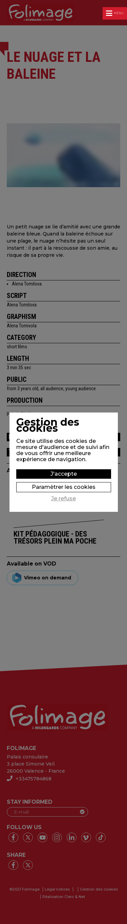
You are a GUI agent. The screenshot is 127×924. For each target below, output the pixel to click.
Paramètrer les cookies (64, 487)
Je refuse (63, 499)
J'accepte (63, 474)
